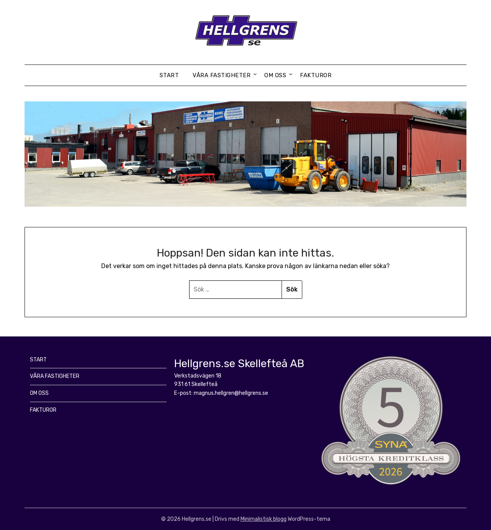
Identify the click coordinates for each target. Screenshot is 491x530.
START (169, 75)
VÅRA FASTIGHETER (221, 75)
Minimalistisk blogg (264, 519)
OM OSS (275, 75)
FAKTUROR (315, 75)
